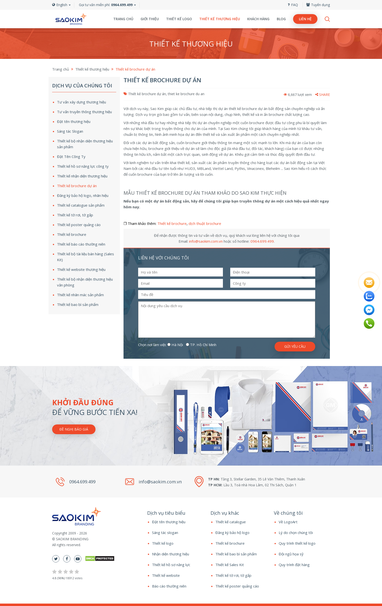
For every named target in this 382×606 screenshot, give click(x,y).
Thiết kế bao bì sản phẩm (77, 304)
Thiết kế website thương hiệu (81, 269)
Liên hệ (305, 19)
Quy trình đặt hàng (294, 564)
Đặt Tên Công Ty (71, 156)
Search (327, 19)
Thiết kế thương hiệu (219, 19)
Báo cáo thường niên (169, 586)
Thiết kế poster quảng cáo (79, 224)
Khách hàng (258, 19)
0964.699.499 (262, 241)
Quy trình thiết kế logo (297, 543)
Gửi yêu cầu (295, 346)
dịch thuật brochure (205, 223)
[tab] (175, 513)
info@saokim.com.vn (206, 241)
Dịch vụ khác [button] (224, 513)
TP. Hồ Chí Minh (201, 344)
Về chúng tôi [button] (288, 513)
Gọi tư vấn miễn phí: (106, 4)
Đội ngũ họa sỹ (291, 553)
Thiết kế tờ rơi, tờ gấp (75, 214)
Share (322, 94)
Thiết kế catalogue (230, 521)
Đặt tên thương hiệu (73, 121)
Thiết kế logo (179, 19)
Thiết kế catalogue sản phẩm (81, 205)
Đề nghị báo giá (73, 429)
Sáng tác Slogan (70, 131)
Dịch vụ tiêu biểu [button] (166, 513)
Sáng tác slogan (165, 532)
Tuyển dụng (318, 4)
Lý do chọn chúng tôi (296, 532)
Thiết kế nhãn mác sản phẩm (80, 294)
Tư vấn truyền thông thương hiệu (84, 111)
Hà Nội (175, 344)
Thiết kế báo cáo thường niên (81, 244)
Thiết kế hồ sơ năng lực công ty (83, 166)
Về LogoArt (288, 521)
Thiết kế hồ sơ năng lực (171, 564)
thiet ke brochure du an (186, 94)
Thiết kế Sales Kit (229, 564)
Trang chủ (123, 19)
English (61, 4)
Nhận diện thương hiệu (170, 553)
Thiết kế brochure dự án (147, 94)
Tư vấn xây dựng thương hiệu (81, 102)
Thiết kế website (166, 575)
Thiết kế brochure (172, 223)
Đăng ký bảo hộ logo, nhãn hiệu (82, 195)
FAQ (293, 4)
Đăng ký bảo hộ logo (232, 532)
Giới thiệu (150, 19)
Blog (281, 19)
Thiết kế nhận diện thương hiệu (82, 176)
